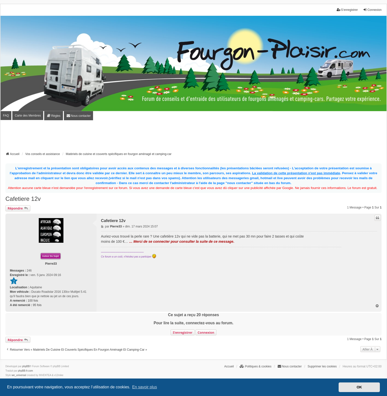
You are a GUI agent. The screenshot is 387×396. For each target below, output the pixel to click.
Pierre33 (51, 263)
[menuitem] (53, 115)
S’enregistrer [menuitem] (347, 10)
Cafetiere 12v (23, 198)
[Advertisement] (193, 137)
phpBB (26, 366)
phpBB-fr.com (25, 370)
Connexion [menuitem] (372, 10)
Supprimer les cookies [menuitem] (322, 366)
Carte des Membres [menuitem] (28, 115)
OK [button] (359, 387)
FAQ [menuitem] (6, 115)
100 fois (33, 300)
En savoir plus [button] (144, 387)
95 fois (37, 305)
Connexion (206, 332)
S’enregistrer (183, 332)
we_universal (19, 375)
